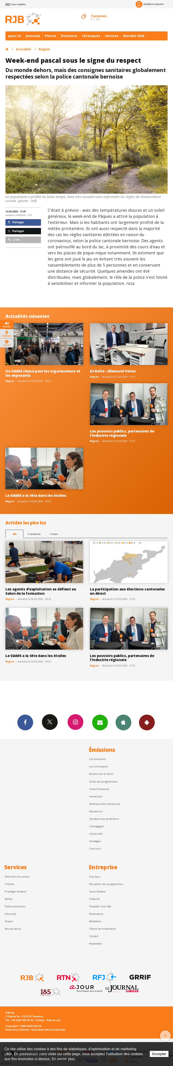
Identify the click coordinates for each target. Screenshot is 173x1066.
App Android (147, 722)
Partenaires (96, 913)
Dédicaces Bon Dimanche (104, 803)
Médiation (95, 921)
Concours (95, 848)
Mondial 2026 (133, 36)
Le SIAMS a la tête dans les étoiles (35, 495)
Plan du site (53, 1020)
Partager (16, 222)
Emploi (9, 921)
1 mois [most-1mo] (54, 534)
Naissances (95, 811)
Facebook (25, 722)
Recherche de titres (101, 773)
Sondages (95, 841)
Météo (9, 898)
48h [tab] (14, 534)
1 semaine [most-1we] (34, 534)
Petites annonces (15, 906)
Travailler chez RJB (100, 906)
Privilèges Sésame (15, 891)
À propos (94, 876)
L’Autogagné (96, 826)
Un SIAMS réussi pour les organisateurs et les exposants (42, 373)
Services (111, 36)
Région (44, 49)
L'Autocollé (95, 833)
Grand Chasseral (99, 788)
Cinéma (9, 884)
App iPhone (123, 722)
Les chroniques (98, 766)
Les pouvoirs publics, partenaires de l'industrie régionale (122, 433)
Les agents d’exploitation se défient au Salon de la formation (40, 591)
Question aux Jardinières (104, 818)
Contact (93, 936)
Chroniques (91, 36)
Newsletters (100, 722)
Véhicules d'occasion (17, 876)
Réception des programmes (106, 884)
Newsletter (95, 943)
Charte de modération (102, 928)
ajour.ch (14, 36)
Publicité (94, 898)
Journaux (33, 36)
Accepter (159, 1054)
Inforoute (10, 913)
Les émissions (97, 758)
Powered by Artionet (17, 1029)
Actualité (23, 49)
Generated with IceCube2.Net (48, 1029)
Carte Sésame (97, 891)
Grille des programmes (103, 781)
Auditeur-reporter (150, 4)
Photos (50, 36)
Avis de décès (13, 928)
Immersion (95, 796)
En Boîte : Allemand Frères (113, 371)
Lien (13, 239)
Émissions (69, 36)
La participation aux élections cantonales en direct (127, 591)
